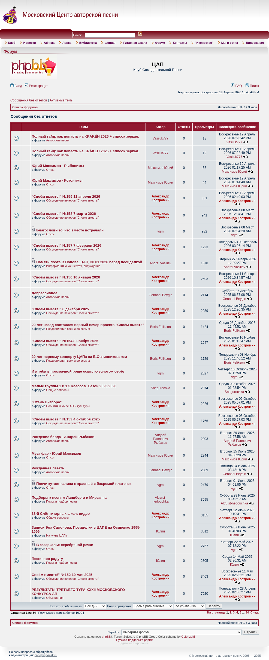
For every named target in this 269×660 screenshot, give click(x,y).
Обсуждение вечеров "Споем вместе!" (72, 200)
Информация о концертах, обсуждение (73, 266)
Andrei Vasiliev (160, 263)
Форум (160, 42)
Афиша (49, 42)
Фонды (110, 42)
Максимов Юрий (160, 168)
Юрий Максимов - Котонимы (57, 180)
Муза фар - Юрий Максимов (56, 453)
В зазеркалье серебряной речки (64, 545)
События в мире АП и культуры (68, 406)
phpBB (106, 636)
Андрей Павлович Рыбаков (160, 439)
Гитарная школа (135, 42)
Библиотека (88, 42)
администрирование (134, 643)
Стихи (50, 169)
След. (254, 612)
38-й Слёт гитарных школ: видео (61, 514)
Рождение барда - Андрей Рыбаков (63, 437)
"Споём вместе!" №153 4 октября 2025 (66, 419)
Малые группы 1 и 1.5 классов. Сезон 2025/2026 (74, 386)
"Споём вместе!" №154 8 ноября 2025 (65, 341)
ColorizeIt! (188, 636)
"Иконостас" (204, 42)
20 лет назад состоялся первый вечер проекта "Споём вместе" (88, 325)
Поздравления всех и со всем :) (68, 328)
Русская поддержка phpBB (134, 640)
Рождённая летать (48, 468)
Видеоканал (255, 42)
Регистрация (36, 86)
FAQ (236, 86)
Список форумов (25, 107)
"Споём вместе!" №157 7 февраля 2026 (66, 245)
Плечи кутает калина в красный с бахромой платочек (83, 484)
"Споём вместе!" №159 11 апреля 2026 (66, 196)
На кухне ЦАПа (56, 535)
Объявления (55, 597)
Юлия (160, 531)
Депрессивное (44, 293)
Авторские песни (57, 140)
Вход (16, 86)
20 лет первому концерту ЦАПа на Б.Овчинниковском (79, 357)
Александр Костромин (161, 198)
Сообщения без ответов (28, 100)
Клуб (11, 42)
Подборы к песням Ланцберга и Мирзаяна (69, 497)
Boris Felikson (160, 327)
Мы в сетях (229, 42)
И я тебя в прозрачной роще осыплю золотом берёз (78, 371)
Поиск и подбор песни (61, 501)
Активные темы (61, 100)
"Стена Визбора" (47, 402)
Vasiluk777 (160, 138)
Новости (29, 42)
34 (247, 612)
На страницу (216, 612)
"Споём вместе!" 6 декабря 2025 (60, 309)
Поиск (252, 86)
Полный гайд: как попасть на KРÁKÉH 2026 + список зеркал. (85, 136)
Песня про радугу (47, 559)
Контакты (180, 42)
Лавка (66, 42)
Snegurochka (160, 388)
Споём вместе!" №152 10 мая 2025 (62, 575)
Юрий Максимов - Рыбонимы (58, 166)
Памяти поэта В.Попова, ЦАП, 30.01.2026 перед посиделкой (89, 262)
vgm (160, 231)
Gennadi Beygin (160, 295)
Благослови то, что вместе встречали (70, 230)
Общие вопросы (57, 390)
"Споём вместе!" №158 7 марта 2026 (64, 214)
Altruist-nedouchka (160, 499)
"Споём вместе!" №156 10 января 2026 (66, 277)
